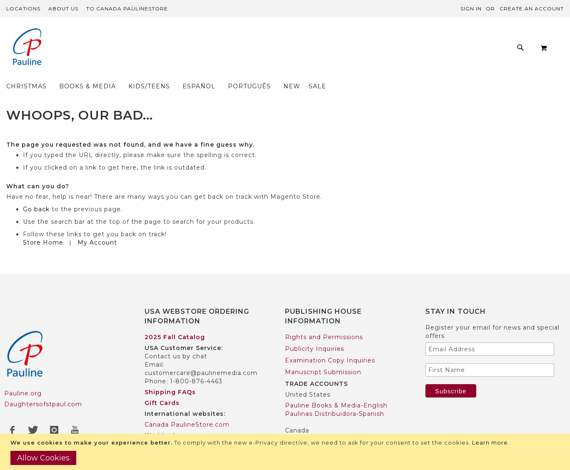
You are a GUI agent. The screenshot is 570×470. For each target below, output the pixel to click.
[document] (286, 452)
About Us (63, 8)
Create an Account (532, 8)
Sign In (471, 8)
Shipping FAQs (170, 376)
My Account (97, 226)
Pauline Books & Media (323, 425)
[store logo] (27, 48)
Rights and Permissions (324, 321)
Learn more (490, 442)
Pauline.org (23, 377)
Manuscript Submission (323, 356)
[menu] (273, 49)
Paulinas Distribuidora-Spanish (334, 397)
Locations (23, 8)
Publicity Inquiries (314, 332)
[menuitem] (128, 49)
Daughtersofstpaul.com (43, 388)
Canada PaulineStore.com (187, 408)
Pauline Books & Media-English (336, 389)
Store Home (43, 226)
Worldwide (162, 419)
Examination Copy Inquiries (330, 344)
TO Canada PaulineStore (127, 8)
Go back (36, 193)
